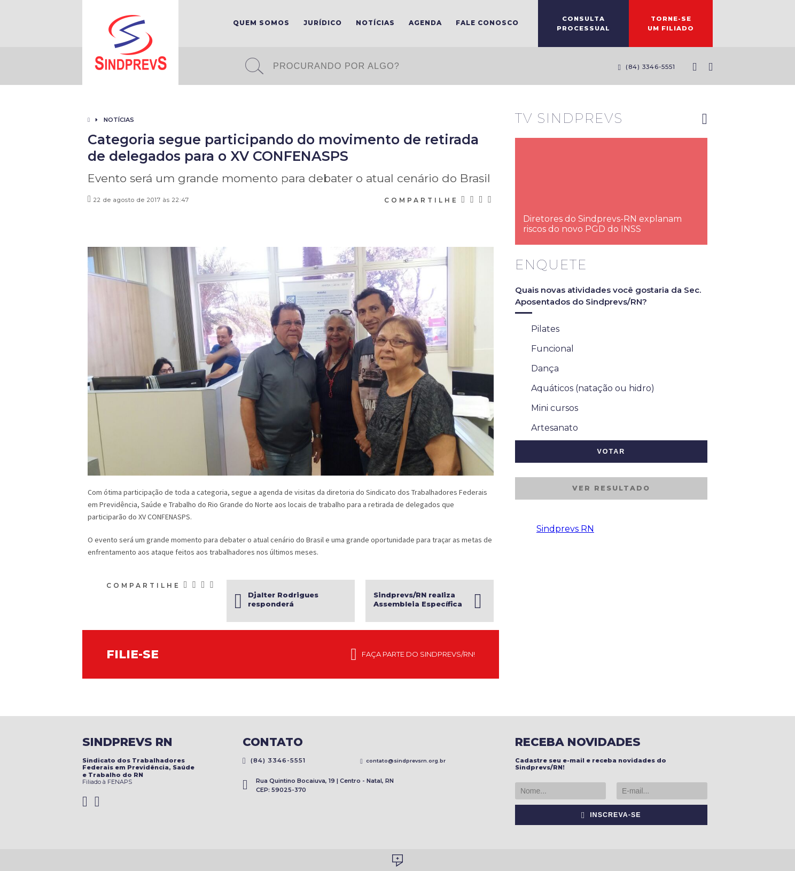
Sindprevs (130, 42)
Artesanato (546, 428)
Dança (537, 369)
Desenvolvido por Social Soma (397, 860)
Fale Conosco (487, 23)
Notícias (375, 23)
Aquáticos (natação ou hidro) (584, 389)
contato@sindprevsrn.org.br (403, 761)
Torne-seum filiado (671, 23)
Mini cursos (546, 409)
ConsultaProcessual (583, 23)
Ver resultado (611, 488)
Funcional (544, 349)
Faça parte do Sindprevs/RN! (413, 655)
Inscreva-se (611, 815)
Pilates (537, 330)
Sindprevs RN (565, 529)
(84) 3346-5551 (646, 67)
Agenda (425, 23)
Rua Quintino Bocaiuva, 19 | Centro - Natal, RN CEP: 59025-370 (318, 785)
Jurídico (322, 23)
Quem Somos (261, 23)
